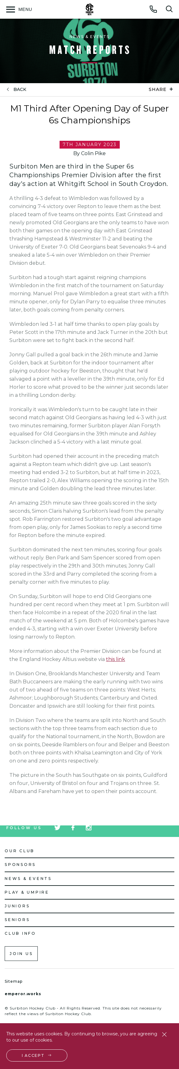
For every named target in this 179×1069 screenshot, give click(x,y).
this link (115, 659)
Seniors (17, 919)
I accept (33, 1055)
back (19, 89)
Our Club (20, 850)
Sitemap (13, 981)
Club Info (20, 933)
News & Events (28, 878)
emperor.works (23, 993)
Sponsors (20, 864)
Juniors (17, 906)
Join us (21, 953)
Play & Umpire (27, 892)
